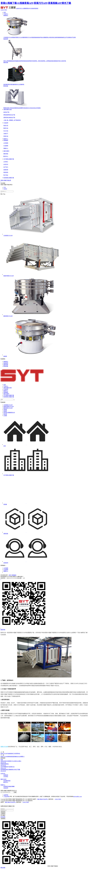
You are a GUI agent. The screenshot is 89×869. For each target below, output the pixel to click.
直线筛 (33, 37)
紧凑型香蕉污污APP (18, 37)
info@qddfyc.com (77, 796)
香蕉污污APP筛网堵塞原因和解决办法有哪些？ (13, 756)
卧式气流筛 (73, 37)
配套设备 (5, 86)
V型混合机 (12, 108)
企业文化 (5, 164)
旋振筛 (37, 37)
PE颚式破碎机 (12, 84)
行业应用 (5, 122)
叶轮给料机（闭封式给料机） (38, 61)
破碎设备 (5, 62)
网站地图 (3, 867)
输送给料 (5, 39)
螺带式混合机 (24, 108)
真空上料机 (6, 61)
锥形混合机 (18, 108)
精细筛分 (5, 15)
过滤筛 (55, 37)
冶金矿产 (5, 133)
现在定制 (3, 812)
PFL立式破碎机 (20, 84)
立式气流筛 (67, 37)
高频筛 (59, 37)
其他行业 (5, 136)
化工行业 (5, 130)
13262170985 (4, 9)
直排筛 (52, 37)
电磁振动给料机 (19, 61)
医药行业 (5, 128)
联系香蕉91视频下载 (8, 177)
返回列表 (3, 629)
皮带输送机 (49, 61)
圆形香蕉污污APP (27, 37)
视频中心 (5, 148)
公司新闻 (5, 143)
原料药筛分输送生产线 (9, 117)
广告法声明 (6, 796)
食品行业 (5, 125)
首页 (4, 12)
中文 (4, 187)
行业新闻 (5, 145)
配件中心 (5, 156)
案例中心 (5, 138)
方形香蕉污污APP (8, 37)
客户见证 (5, 175)
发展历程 (5, 169)
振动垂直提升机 (56, 61)
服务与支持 (3, 779)
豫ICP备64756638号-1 (42, 799)
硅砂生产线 (6, 112)
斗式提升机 (63, 61)
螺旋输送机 (12, 61)
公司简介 (5, 161)
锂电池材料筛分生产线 (9, 114)
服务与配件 (6, 151)
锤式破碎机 (6, 84)
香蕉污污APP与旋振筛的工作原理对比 (10, 753)
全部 (2, 759)
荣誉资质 (5, 172)
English (5, 188)
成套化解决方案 (7, 109)
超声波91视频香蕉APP (44, 37)
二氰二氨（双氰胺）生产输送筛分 (12, 120)
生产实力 (5, 167)
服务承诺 (5, 153)
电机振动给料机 (27, 61)
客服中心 (3, 784)
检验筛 (62, 37)
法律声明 (5, 795)
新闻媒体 (5, 140)
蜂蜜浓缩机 (6, 108)
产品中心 (5, 13)
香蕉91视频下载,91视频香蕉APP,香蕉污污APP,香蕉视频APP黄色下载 (36, 3)
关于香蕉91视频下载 (8, 159)
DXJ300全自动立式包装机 (34, 108)
